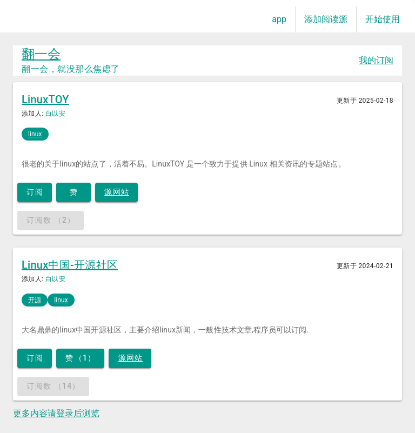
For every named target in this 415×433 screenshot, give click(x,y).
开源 (34, 300)
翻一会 (41, 54)
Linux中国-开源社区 (70, 264)
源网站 (116, 192)
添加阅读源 (325, 19)
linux (35, 134)
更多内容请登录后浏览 (56, 413)
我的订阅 (376, 60)
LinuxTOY (45, 99)
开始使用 (382, 19)
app (279, 19)
